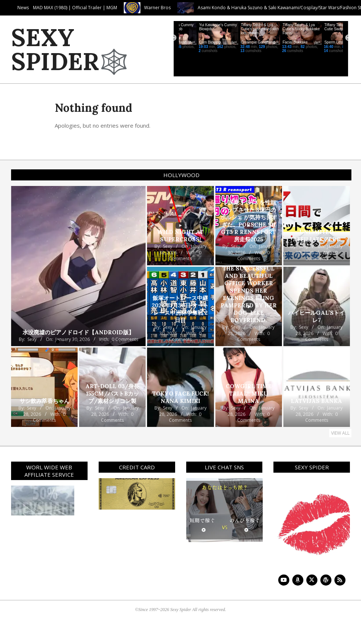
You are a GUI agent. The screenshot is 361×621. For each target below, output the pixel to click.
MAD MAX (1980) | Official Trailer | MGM (125, 7)
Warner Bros (207, 7)
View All (340, 433)
